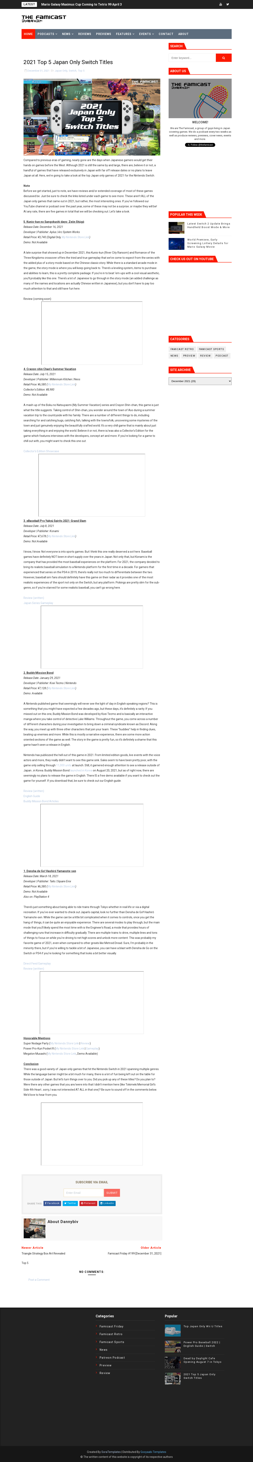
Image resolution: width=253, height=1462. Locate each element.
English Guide (32, 796)
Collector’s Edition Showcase (41, 451)
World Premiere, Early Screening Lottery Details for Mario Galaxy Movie (207, 243)
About (183, 34)
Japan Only (61, 70)
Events (145, 34)
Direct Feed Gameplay (37, 963)
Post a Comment (39, 1279)
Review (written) (34, 597)
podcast (222, 355)
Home (28, 34)
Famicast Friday (112, 1326)
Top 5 (81, 70)
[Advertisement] (68, 49)
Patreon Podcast (112, 1357)
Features (123, 34)
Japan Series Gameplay (38, 603)
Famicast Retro (182, 349)
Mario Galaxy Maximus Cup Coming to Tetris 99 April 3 (81, 4)
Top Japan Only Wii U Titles (203, 1326)
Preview (189, 355)
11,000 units (63, 765)
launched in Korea (81, 770)
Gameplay (92, 1048)
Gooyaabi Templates (153, 1452)
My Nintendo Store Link (75, 237)
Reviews (84, 34)
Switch (72, 70)
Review (85, 1043)
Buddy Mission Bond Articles (41, 801)
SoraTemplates (111, 1452)
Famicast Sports (211, 349)
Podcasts (46, 34)
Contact (166, 34)
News (66, 34)
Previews (103, 34)
